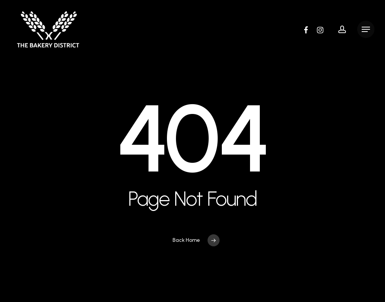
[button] (365, 29)
